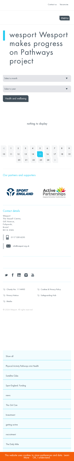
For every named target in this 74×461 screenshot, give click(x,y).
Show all (9, 356)
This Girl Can (11, 405)
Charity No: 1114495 (16, 289)
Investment (10, 415)
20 (19, 160)
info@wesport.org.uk (21, 246)
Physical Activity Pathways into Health (22, 366)
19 (69, 154)
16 (47, 154)
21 (26, 160)
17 (55, 154)
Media (9, 301)
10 (4, 154)
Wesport (20, 17)
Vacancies (64, 4)
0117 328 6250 (18, 237)
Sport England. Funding (16, 386)
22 (33, 160)
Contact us (52, 4)
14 (33, 154)
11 (11, 154)
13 (25, 154)
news (8, 395)
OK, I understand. (41, 457)
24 (48, 160)
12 (18, 154)
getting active (12, 425)
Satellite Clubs (12, 376)
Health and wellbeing (15, 98)
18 (62, 154)
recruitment (11, 434)
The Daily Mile (12, 444)
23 (41, 160)
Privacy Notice (12, 295)
